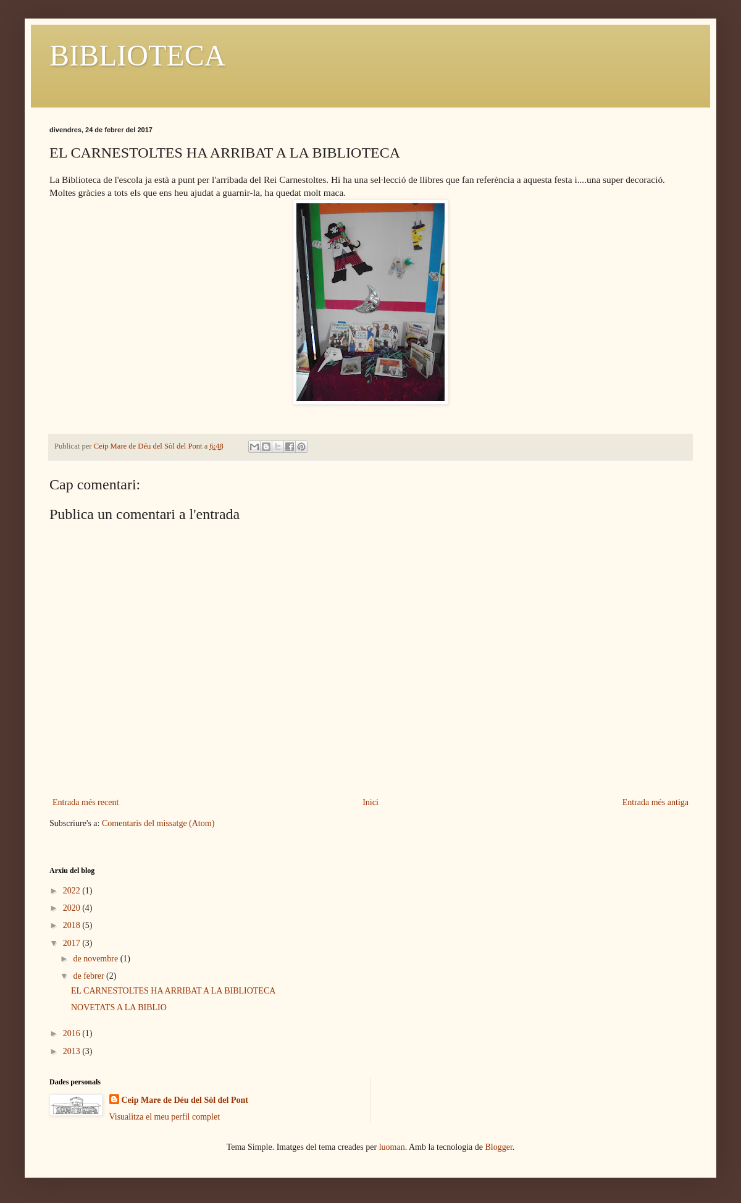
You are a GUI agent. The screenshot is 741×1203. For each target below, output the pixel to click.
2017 (73, 943)
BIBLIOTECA (137, 55)
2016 (73, 1033)
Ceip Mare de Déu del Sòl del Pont (185, 1100)
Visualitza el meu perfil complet (164, 1116)
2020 (73, 908)
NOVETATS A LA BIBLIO (119, 1007)
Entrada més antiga (655, 802)
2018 (73, 925)
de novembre (96, 958)
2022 (73, 890)
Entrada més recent (85, 802)
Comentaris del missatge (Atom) (158, 823)
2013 (73, 1051)
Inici (370, 802)
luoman (392, 1147)
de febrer (89, 976)
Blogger (499, 1147)
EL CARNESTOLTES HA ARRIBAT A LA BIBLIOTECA (173, 990)
